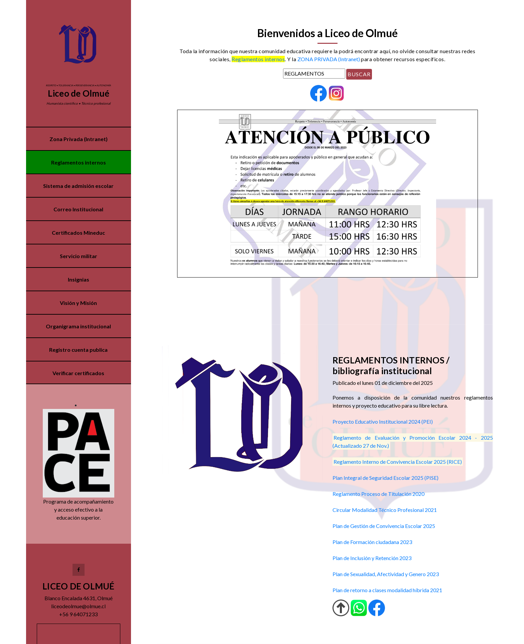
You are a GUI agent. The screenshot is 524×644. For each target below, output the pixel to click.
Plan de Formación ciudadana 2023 (372, 542)
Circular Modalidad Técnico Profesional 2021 (385, 510)
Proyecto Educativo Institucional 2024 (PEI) (383, 421)
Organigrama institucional (78, 326)
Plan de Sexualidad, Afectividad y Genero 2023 (386, 574)
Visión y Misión (78, 303)
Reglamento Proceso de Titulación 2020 (378, 494)
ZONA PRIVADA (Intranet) (328, 59)
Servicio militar (78, 256)
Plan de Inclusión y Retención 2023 (372, 558)
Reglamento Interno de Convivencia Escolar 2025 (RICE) (398, 461)
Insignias (78, 279)
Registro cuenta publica (78, 349)
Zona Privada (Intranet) (78, 139)
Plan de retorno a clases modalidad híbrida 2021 (387, 590)
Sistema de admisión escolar (78, 186)
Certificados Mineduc (78, 232)
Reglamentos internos (78, 162)
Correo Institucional (79, 209)
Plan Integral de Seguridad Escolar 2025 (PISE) (385, 477)
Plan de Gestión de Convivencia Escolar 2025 (384, 526)
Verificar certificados (79, 373)
